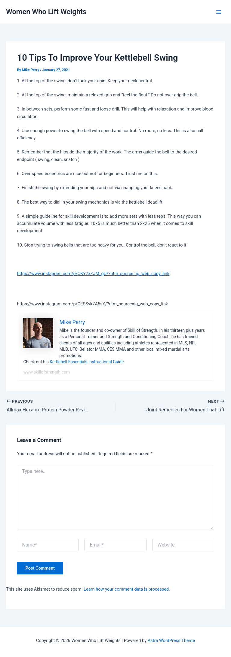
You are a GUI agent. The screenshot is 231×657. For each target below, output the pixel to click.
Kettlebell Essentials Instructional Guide (87, 361)
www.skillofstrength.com (46, 372)
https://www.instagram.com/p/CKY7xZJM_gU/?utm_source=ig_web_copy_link (93, 273)
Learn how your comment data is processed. (127, 589)
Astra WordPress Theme (171, 640)
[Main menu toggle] (218, 12)
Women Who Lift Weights (46, 12)
